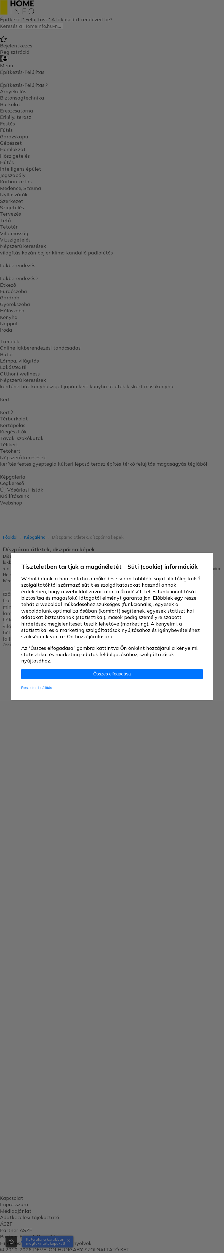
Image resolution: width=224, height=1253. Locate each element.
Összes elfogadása (112, 674)
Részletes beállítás (36, 688)
